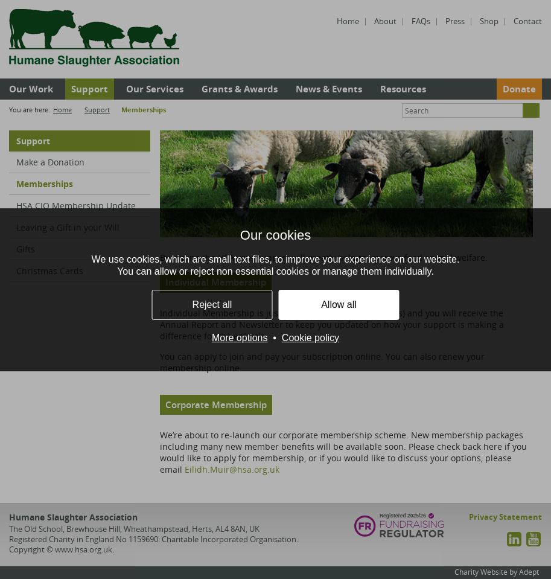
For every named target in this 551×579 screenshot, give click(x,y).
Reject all (212, 304)
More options (240, 338)
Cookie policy (310, 338)
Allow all (339, 304)
